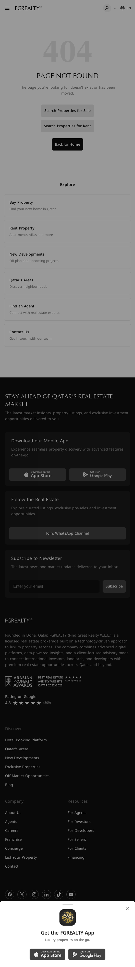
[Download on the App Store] (47, 954)
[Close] (127, 908)
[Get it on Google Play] (86, 954)
